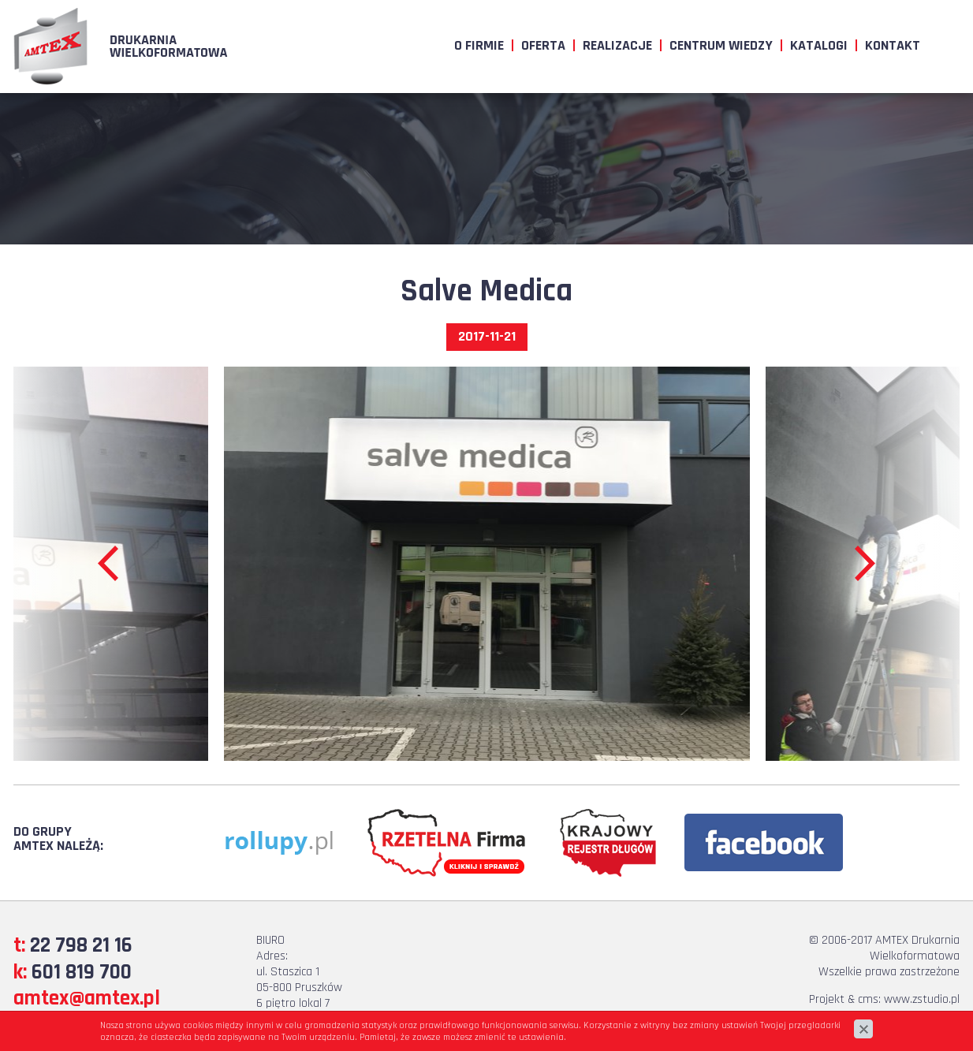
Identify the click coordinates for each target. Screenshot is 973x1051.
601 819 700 (82, 972)
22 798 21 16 (81, 945)
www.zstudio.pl (922, 999)
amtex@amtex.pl (86, 998)
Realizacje (617, 45)
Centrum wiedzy (721, 45)
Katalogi (819, 45)
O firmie (479, 45)
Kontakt (892, 45)
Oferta (543, 45)
